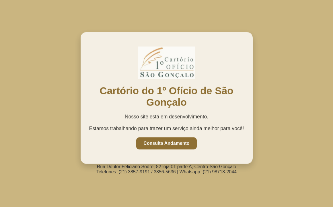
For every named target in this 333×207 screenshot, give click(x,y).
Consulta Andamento (166, 143)
